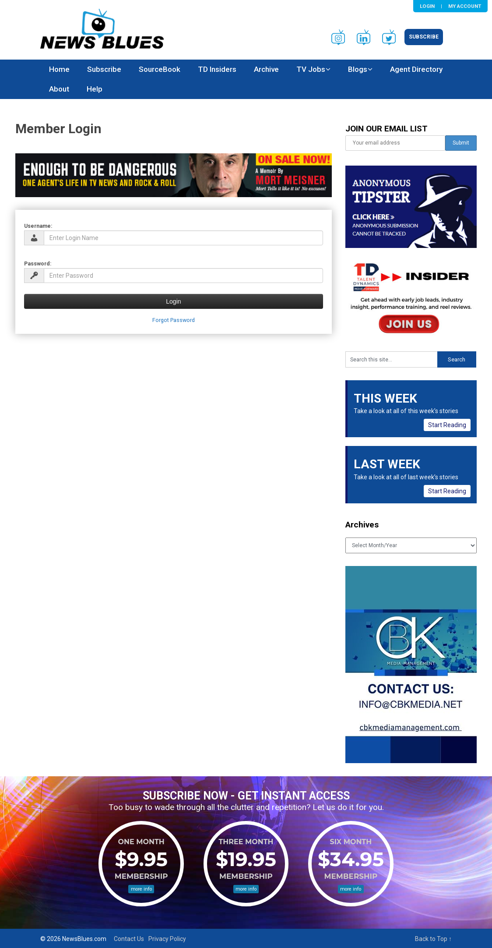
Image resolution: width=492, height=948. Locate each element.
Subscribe (424, 37)
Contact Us (129, 938)
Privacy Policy (167, 938)
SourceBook (159, 69)
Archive (266, 69)
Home (59, 69)
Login (427, 6)
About (59, 89)
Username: (38, 226)
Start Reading (447, 424)
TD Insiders (217, 69)
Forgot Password (173, 320)
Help (94, 89)
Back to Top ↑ (433, 938)
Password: (38, 263)
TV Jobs (310, 69)
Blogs (357, 69)
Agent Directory (416, 69)
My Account (464, 6)
